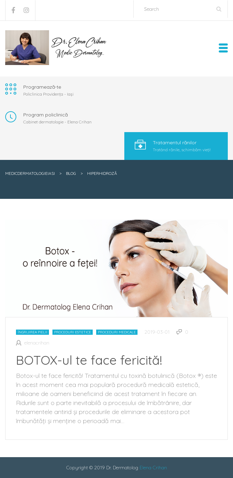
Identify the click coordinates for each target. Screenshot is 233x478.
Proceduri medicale (117, 332)
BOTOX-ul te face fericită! (89, 360)
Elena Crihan (153, 467)
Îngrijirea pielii (32, 332)
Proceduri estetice (72, 332)
